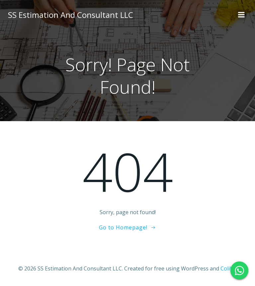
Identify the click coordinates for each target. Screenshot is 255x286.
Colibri (228, 268)
